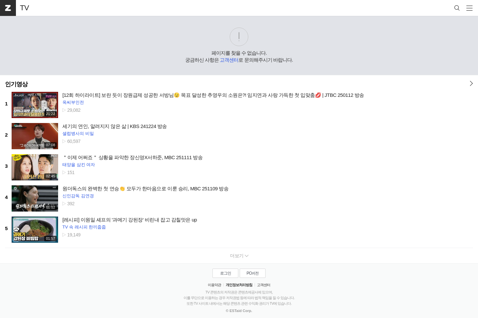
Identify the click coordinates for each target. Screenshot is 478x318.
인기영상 (16, 84)
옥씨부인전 (73, 102)
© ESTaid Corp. (239, 311)
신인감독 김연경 (78, 195)
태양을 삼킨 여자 (78, 164)
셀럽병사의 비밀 (78, 133)
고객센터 (229, 60)
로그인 (225, 273)
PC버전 (253, 273)
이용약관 (214, 285)
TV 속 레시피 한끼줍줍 (84, 226)
